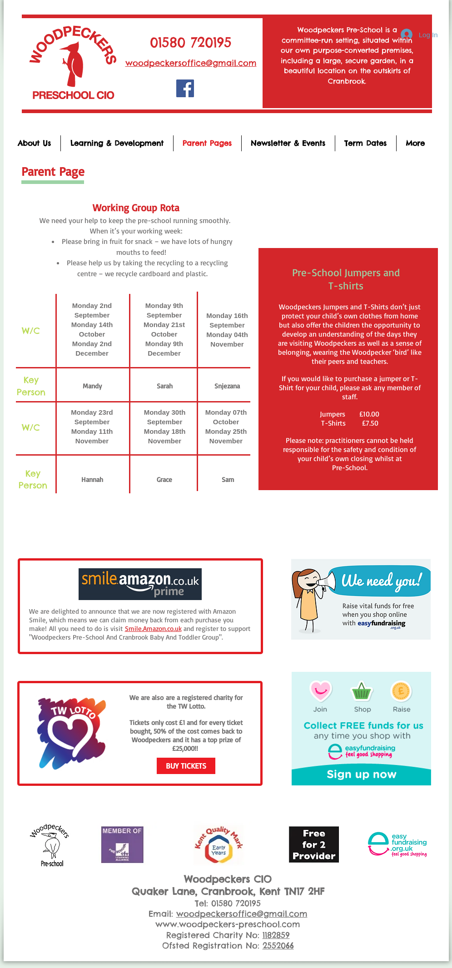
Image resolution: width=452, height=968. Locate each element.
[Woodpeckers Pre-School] (185, 88)
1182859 (276, 935)
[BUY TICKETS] (186, 766)
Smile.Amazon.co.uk (153, 628)
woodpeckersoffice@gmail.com (191, 63)
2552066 (278, 945)
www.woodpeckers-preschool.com (227, 924)
